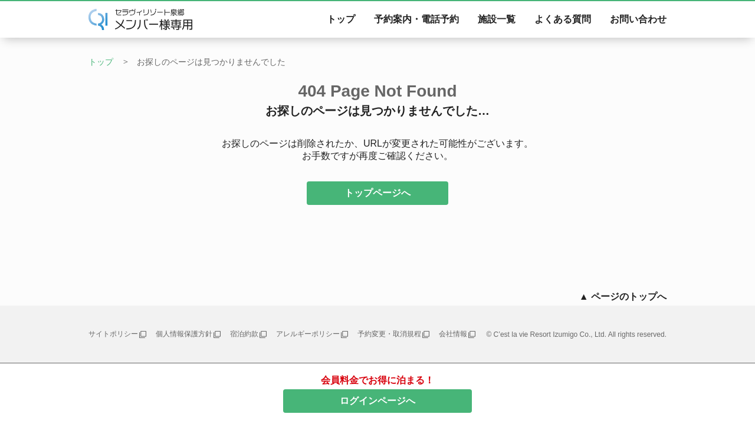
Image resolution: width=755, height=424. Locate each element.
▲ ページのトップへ (623, 297)
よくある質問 (562, 19)
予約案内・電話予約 (416, 19)
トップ (341, 19)
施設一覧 (497, 19)
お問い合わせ (638, 19)
